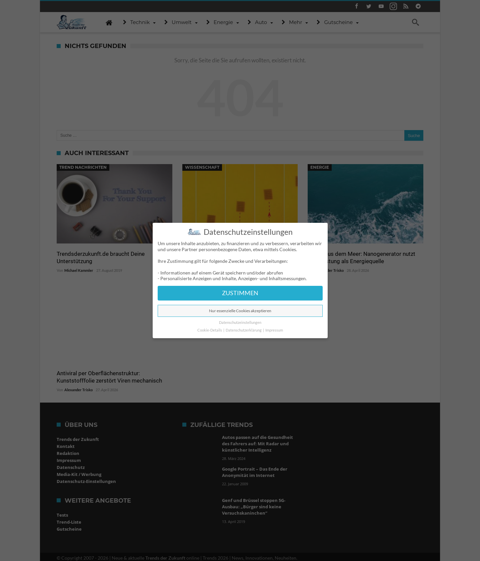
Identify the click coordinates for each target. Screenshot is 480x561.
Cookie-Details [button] (210, 330)
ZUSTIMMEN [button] (240, 293)
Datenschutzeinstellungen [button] (240, 323)
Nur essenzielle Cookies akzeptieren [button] (240, 310)
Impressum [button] (274, 330)
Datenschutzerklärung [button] (244, 330)
